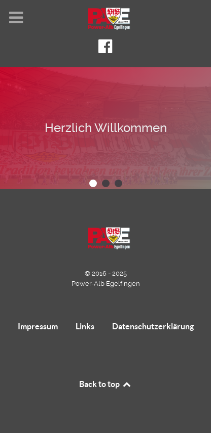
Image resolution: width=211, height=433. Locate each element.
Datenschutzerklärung (153, 326)
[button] (93, 183)
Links (85, 326)
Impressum (38, 326)
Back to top (105, 383)
